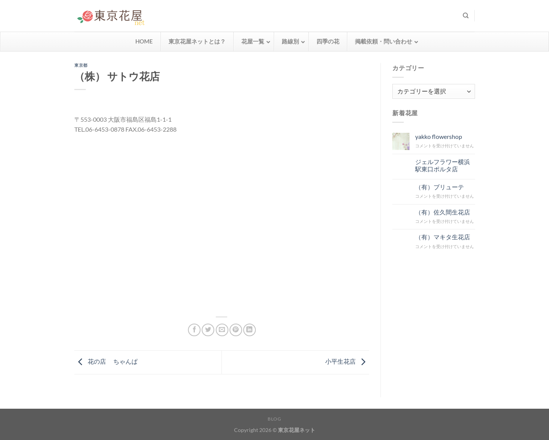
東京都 (81, 65)
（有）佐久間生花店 (442, 211)
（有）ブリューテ (439, 186)
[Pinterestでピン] (236, 330)
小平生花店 (347, 361)
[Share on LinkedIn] (249, 330)
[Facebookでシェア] (194, 330)
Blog (274, 419)
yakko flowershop (438, 136)
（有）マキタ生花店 (442, 236)
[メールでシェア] (222, 330)
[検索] (466, 15)
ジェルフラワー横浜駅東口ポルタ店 (442, 165)
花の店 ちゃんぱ (106, 361)
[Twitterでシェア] (208, 330)
